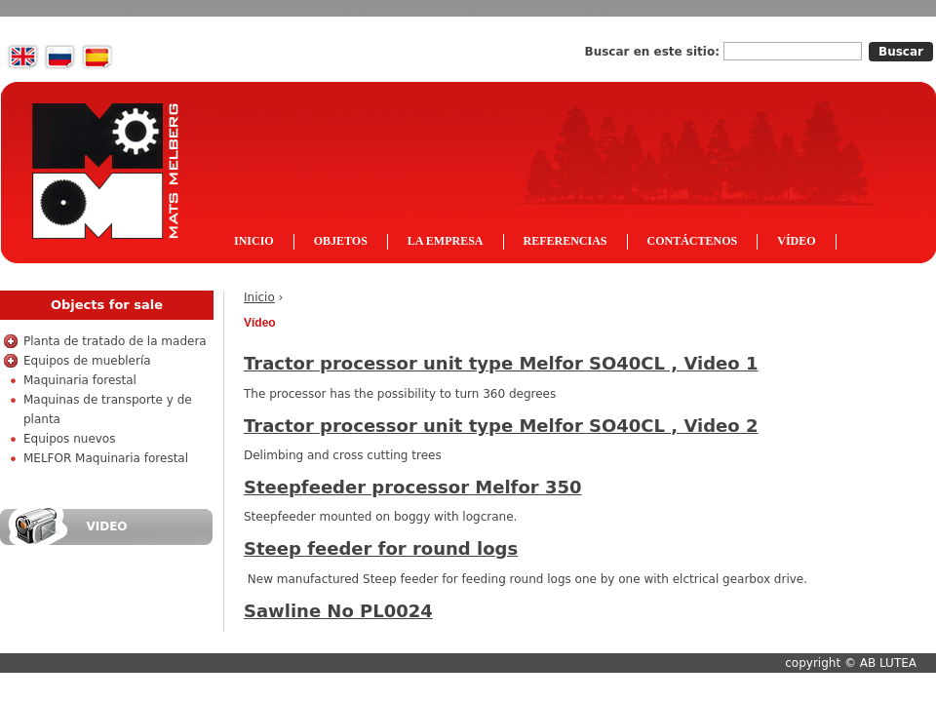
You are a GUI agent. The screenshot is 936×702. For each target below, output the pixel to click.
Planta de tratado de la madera (115, 341)
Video (106, 526)
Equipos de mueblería (87, 361)
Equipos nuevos (69, 439)
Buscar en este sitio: (654, 51)
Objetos (341, 241)
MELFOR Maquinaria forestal (105, 458)
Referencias (565, 241)
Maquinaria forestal (79, 380)
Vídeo (796, 241)
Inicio (259, 297)
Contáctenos (692, 241)
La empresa (446, 241)
